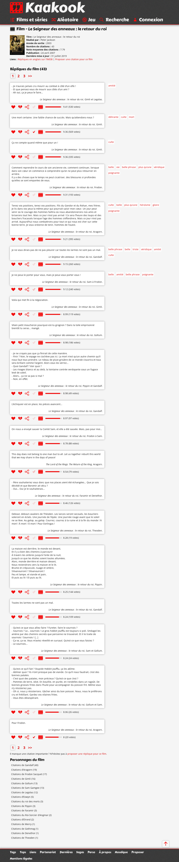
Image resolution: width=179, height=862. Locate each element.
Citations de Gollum (22, 783)
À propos (105, 852)
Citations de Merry (21, 824)
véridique (159, 167)
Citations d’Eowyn (20, 797)
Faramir (84, 495)
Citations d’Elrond (21, 819)
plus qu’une (144, 167)
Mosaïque (121, 852)
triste (135, 249)
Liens (33, 852)
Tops (23, 852)
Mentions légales (21, 858)
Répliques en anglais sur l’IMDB (35, 59)
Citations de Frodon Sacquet (26, 774)
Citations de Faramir (22, 810)
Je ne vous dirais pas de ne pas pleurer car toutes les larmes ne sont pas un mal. (56, 250)
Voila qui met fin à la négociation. (30, 300)
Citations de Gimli (21, 778)
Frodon (98, 187)
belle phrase (129, 167)
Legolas (98, 99)
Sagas (80, 852)
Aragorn (97, 231)
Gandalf (97, 257)
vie (118, 167)
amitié (111, 85)
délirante (113, 117)
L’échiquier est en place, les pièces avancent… (37, 404)
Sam (89, 282)
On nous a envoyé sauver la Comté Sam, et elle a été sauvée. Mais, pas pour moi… (57, 429)
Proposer (137, 852)
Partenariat (48, 852)
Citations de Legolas (22, 792)
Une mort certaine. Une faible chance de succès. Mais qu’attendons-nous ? (53, 117)
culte (123, 117)
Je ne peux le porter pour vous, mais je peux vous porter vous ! (46, 275)
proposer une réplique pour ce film (86, 753)
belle (111, 167)
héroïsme (145, 205)
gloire (156, 205)
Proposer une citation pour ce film (74, 59)
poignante (114, 173)
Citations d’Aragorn (21, 769)
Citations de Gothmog (23, 828)
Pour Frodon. (19, 723)
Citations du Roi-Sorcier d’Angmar (29, 815)
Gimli (87, 99)
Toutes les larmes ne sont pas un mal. (33, 602)
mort (131, 117)
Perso (91, 852)
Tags (13, 852)
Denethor (97, 495)
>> (30, 76)
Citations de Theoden (23, 837)
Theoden (97, 530)
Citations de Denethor (23, 833)
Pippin (86, 386)
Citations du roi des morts (25, 801)
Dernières (66, 852)
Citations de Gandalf (22, 765)
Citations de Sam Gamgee (25, 788)
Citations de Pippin (21, 806)
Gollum (98, 335)
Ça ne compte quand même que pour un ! (35, 142)
